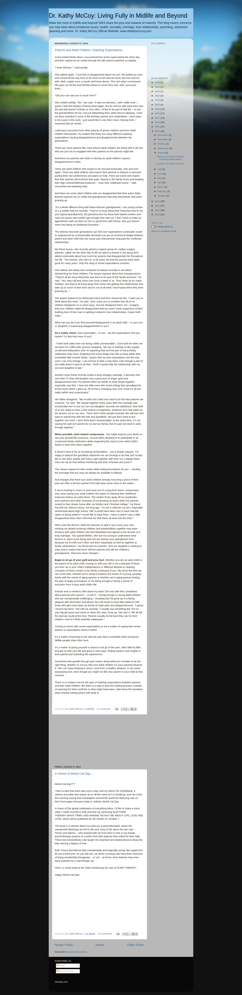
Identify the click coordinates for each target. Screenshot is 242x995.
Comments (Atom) (78, 952)
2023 (157, 91)
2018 (157, 113)
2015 (157, 126)
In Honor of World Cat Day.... (74, 773)
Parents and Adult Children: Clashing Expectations (88, 50)
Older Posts (135, 945)
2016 (157, 122)
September (163, 148)
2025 (157, 82)
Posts (61, 965)
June (160, 173)
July (159, 169)
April (160, 182)
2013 (157, 201)
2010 (157, 214)
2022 (157, 95)
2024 (157, 87)
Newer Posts (64, 945)
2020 (157, 104)
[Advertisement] (99, 740)
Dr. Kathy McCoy (164, 226)
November (163, 139)
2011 (157, 210)
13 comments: (104, 709)
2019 (157, 109)
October (161, 144)
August (161, 152)
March (160, 187)
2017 (157, 118)
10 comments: (105, 933)
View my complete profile (163, 231)
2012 (157, 206)
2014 (157, 131)
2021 (157, 100)
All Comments (65, 971)
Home (100, 945)
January (161, 195)
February (162, 191)
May (159, 178)
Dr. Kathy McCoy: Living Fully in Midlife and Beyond (118, 15)
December (163, 135)
